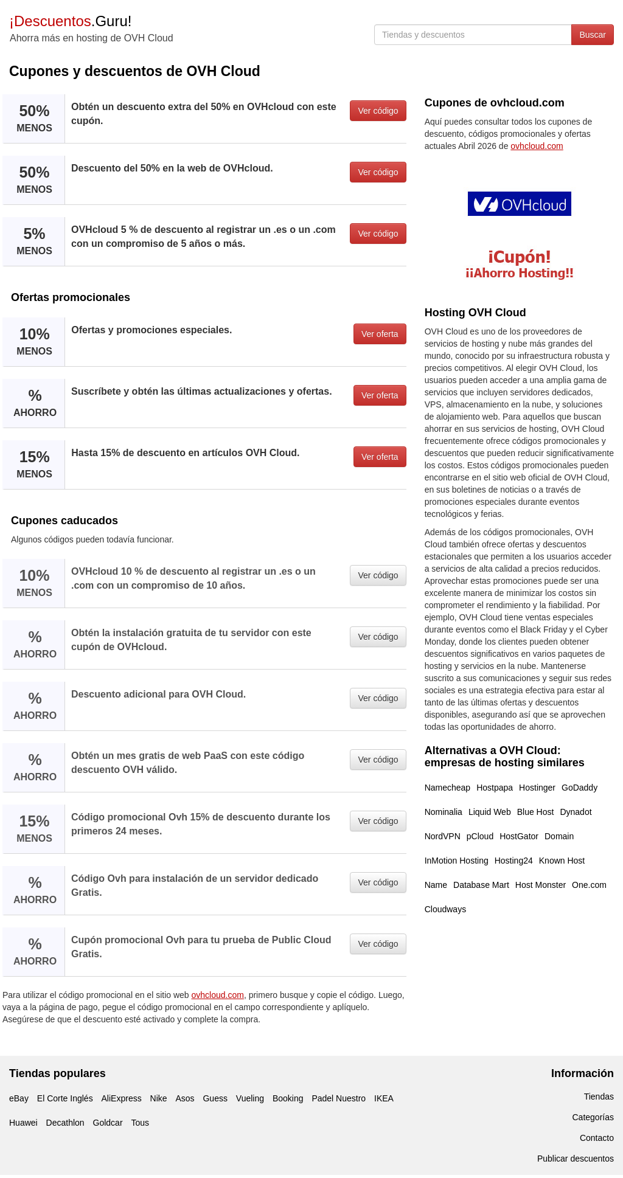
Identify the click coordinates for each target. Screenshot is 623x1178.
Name (436, 885)
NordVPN (443, 836)
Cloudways (445, 909)
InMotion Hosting (457, 860)
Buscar (592, 35)
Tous (140, 1123)
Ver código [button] (378, 111)
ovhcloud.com (218, 995)
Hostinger (537, 787)
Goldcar (108, 1123)
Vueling (250, 1098)
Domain (559, 836)
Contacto (597, 1138)
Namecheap (448, 787)
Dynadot (575, 812)
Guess (215, 1098)
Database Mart (481, 885)
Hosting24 (514, 860)
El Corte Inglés (65, 1098)
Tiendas (599, 1096)
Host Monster (540, 885)
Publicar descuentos (575, 1158)
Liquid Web (489, 812)
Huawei (23, 1123)
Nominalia (443, 812)
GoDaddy (579, 787)
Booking (288, 1098)
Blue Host (535, 812)
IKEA (384, 1098)
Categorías (593, 1117)
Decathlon (65, 1123)
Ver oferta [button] (380, 334)
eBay (19, 1098)
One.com (589, 885)
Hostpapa (494, 787)
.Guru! (70, 21)
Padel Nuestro (339, 1098)
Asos (184, 1098)
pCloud (480, 836)
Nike (158, 1098)
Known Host (562, 860)
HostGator (518, 836)
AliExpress (122, 1098)
